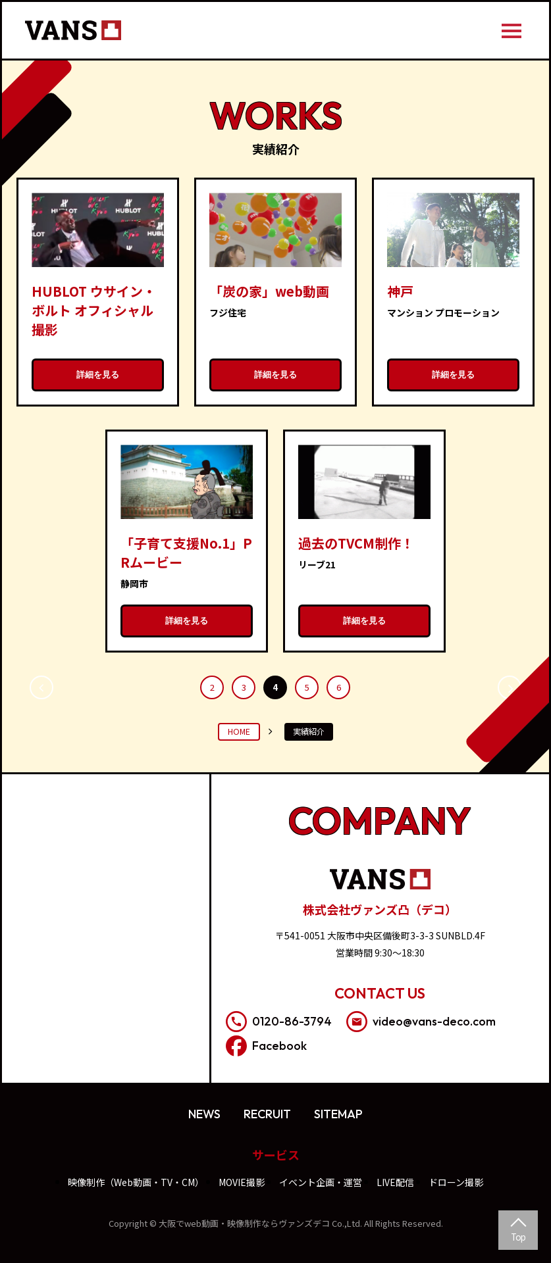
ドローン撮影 (456, 1182)
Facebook (266, 1045)
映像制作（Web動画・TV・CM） (136, 1182)
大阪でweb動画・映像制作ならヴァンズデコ (244, 1223)
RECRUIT (267, 1114)
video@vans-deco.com (421, 1021)
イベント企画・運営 (320, 1182)
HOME (239, 731)
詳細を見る (97, 374)
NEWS (204, 1114)
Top (518, 1236)
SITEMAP (338, 1114)
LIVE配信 (395, 1182)
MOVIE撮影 (242, 1182)
